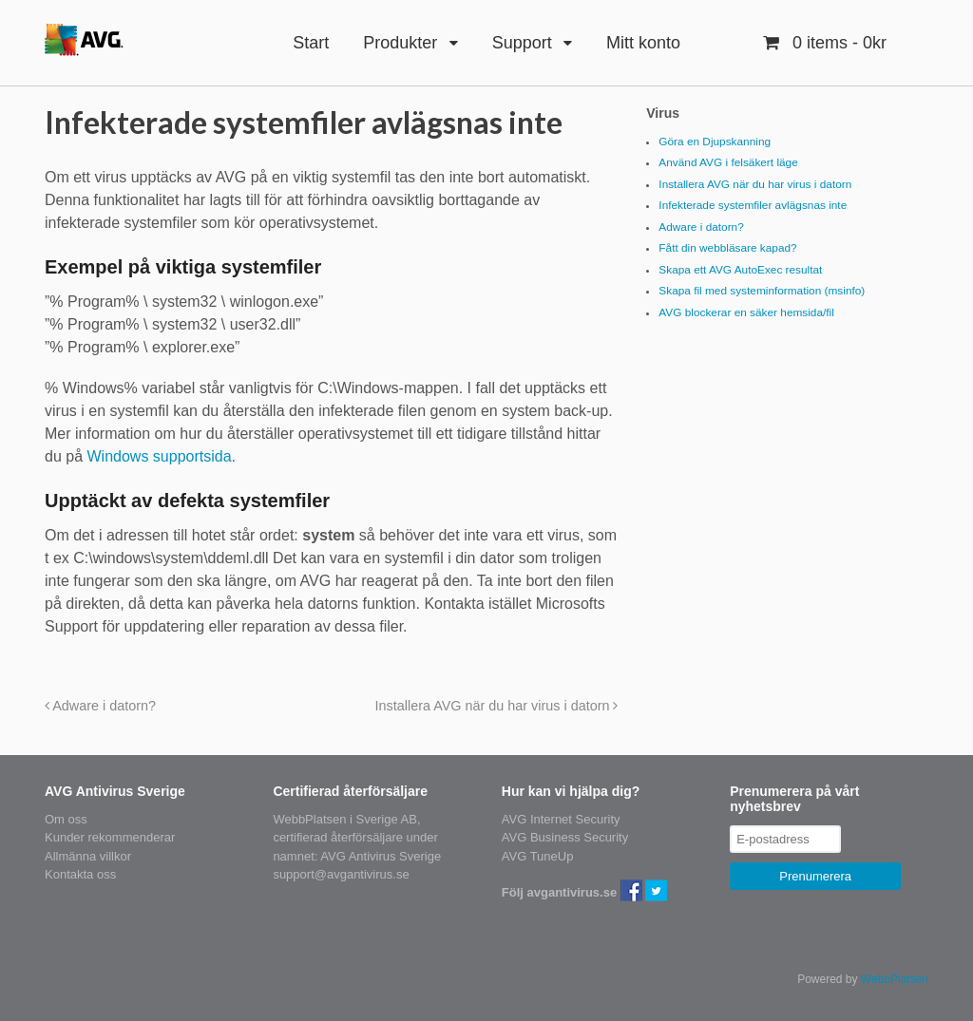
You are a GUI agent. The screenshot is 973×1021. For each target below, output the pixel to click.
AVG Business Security (565, 837)
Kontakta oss (80, 874)
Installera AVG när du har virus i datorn (497, 705)
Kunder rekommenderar (110, 837)
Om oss (66, 819)
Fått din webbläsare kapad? (727, 248)
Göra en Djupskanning (714, 141)
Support (522, 42)
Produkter (400, 42)
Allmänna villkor (88, 856)
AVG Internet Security (561, 819)
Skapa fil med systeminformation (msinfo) (761, 290)
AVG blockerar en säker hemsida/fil (746, 312)
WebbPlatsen (894, 979)
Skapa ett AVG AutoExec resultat (740, 269)
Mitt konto (643, 42)
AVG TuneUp (538, 856)
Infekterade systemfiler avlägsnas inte (752, 205)
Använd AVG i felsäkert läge (727, 162)
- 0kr (837, 42)
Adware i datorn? (100, 705)
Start (311, 42)
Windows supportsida (158, 456)
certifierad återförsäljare (338, 837)
